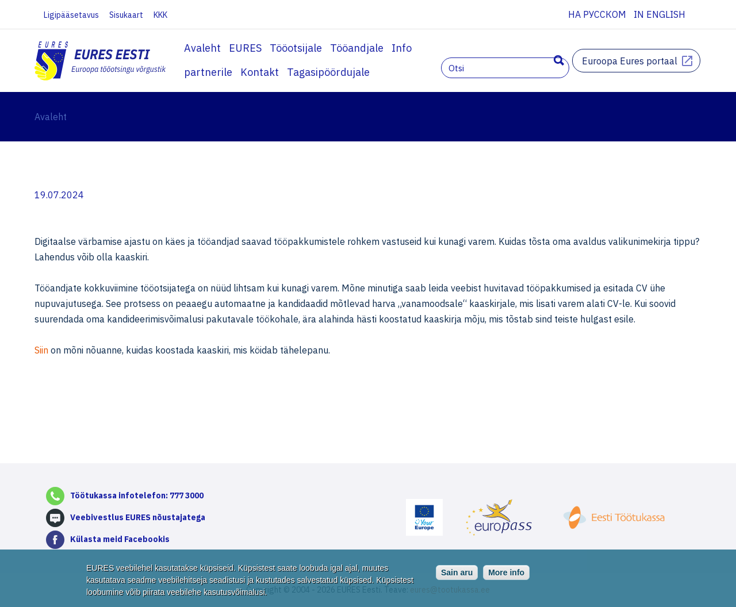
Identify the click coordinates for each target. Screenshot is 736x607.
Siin (42, 350)
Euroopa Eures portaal (629, 61)
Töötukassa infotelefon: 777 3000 (137, 495)
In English (659, 14)
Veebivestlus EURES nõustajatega (137, 517)
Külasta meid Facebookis (120, 539)
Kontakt (489, 48)
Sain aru (457, 574)
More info (506, 574)
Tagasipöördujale (225, 72)
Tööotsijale (296, 48)
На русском (597, 14)
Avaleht (202, 48)
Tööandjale (357, 48)
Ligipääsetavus (71, 15)
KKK (160, 15)
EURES (245, 48)
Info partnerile (427, 48)
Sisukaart (126, 15)
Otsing (559, 60)
